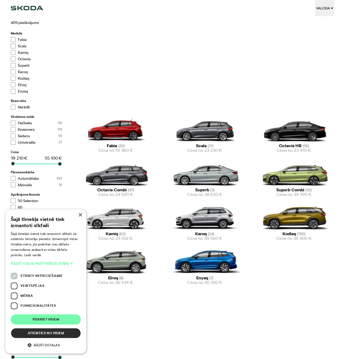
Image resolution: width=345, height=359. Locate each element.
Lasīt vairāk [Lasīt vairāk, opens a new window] (32, 255)
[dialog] (45, 281)
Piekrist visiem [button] (46, 319)
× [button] (80, 215)
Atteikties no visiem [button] (46, 333)
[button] (46, 263)
